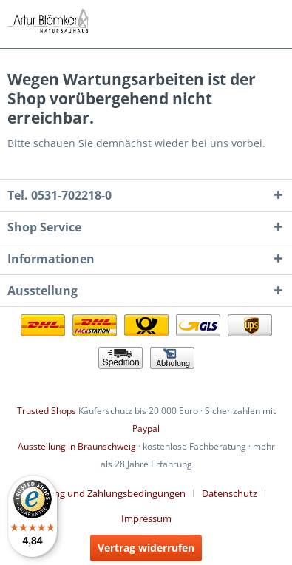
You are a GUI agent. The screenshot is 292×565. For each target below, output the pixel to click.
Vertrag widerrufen (146, 548)
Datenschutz (229, 493)
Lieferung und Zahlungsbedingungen (105, 493)
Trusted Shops (46, 411)
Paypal (146, 428)
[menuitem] (110, 493)
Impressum (146, 518)
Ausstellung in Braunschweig (77, 446)
